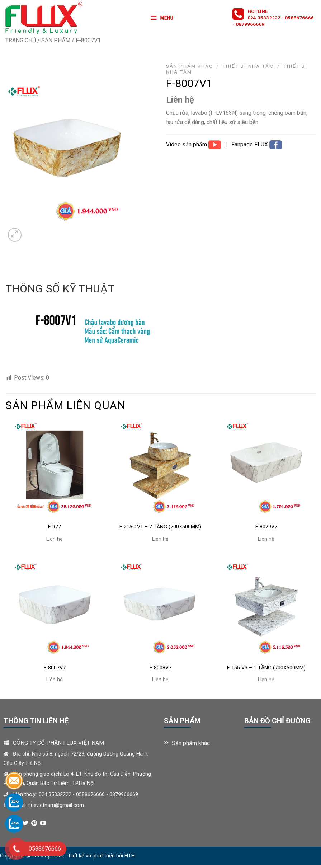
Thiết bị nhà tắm (248, 66)
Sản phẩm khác (189, 66)
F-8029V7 (266, 527)
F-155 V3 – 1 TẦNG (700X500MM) (266, 668)
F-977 (54, 527)
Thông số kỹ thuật (59, 288)
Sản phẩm (55, 40)
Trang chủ (20, 40)
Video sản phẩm (187, 144)
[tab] (59, 289)
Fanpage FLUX (250, 144)
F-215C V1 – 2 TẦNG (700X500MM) (160, 527)
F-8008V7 (160, 668)
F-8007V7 (55, 668)
